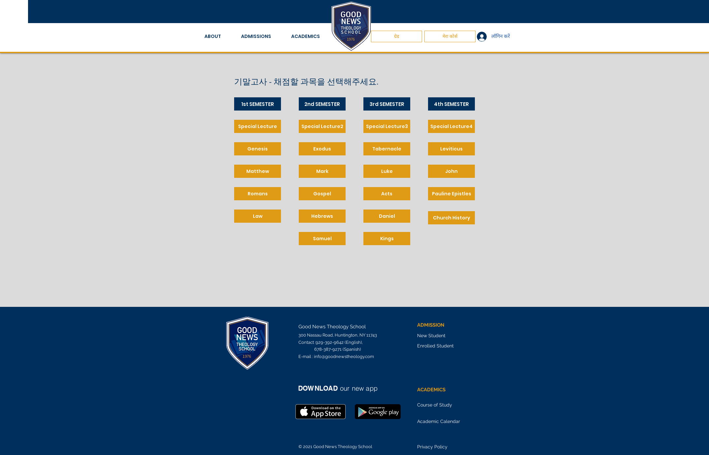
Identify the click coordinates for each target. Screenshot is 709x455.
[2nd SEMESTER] (322, 104)
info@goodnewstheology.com (344, 356)
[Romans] (257, 193)
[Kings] (386, 238)
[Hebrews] (322, 216)
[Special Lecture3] (386, 126)
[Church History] (451, 217)
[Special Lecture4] (451, 126)
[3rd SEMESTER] (386, 104)
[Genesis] (257, 148)
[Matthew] (257, 171)
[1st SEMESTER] (257, 104)
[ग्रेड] (396, 36)
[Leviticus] (451, 148)
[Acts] (386, 193)
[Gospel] (322, 193)
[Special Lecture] (257, 126)
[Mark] (322, 171)
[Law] (257, 216)
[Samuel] (322, 238)
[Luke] (386, 171)
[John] (451, 171)
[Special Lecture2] (322, 126)
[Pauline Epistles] (451, 193)
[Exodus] (322, 148)
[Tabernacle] (386, 148)
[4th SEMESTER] (451, 104)
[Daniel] (386, 216)
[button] (218, 36)
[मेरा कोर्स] (450, 36)
